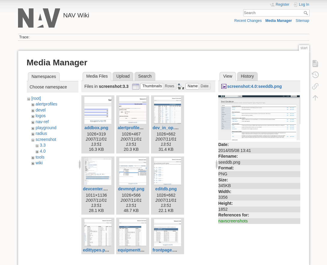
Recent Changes (248, 21)
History (247, 76)
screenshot (45, 139)
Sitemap (302, 21)
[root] (36, 98)
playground (45, 127)
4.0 (42, 151)
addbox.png (96, 127)
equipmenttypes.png (138, 250)
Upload (122, 76)
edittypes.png (96, 250)
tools (39, 157)
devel (40, 110)
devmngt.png (131, 188)
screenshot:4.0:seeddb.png (254, 86)
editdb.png (166, 188)
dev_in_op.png (167, 127)
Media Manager (278, 21)
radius (41, 133)
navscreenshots (233, 221)
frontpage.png (167, 250)
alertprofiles (46, 104)
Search (306, 13)
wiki (38, 162)
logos (40, 115)
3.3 (42, 145)
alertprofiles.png (134, 127)
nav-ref (42, 121)
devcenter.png (97, 188)
